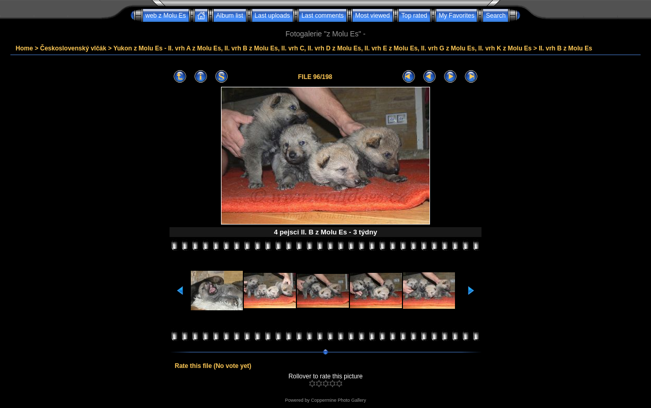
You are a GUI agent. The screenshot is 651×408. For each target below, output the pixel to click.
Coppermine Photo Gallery (338, 400)
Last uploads (272, 15)
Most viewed (372, 15)
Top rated (414, 15)
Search (495, 15)
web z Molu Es (166, 15)
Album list (229, 15)
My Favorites (457, 15)
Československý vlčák (73, 48)
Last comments (323, 15)
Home (24, 48)
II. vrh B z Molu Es (565, 48)
